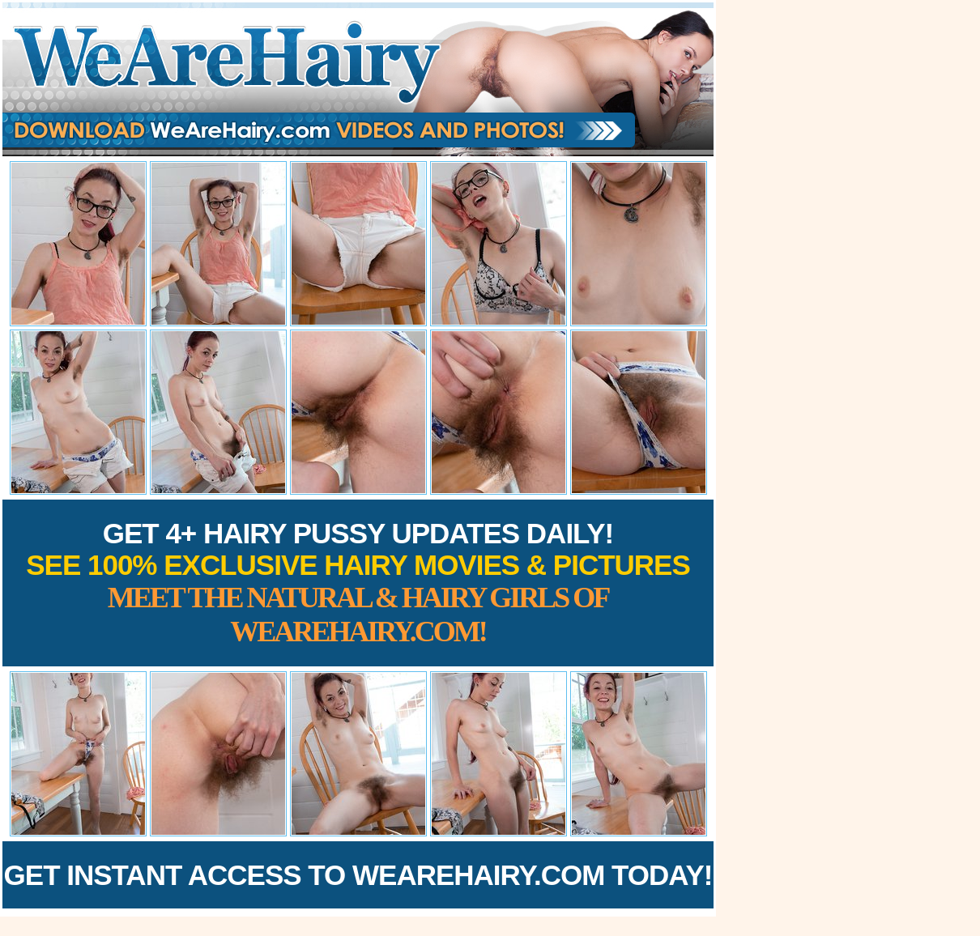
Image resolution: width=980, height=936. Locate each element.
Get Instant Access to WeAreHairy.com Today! (358, 875)
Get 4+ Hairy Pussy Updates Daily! (358, 582)
